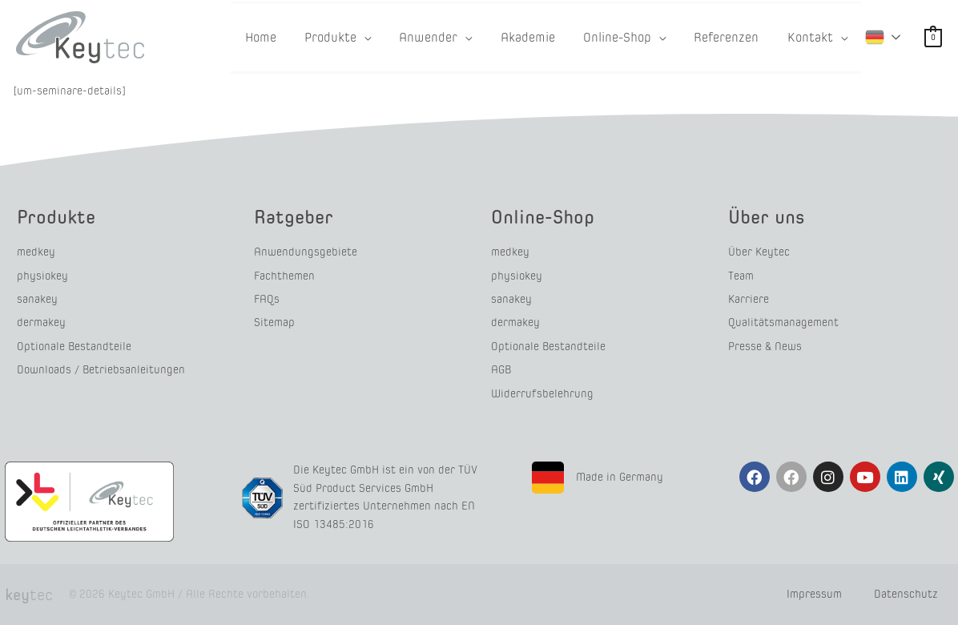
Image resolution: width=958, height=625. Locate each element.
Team (741, 276)
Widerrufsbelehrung (542, 394)
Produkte (56, 216)
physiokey (42, 276)
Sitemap (274, 322)
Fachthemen (284, 276)
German (874, 36)
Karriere (748, 299)
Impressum (814, 594)
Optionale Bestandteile (74, 346)
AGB (501, 370)
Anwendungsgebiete (305, 252)
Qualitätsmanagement (783, 322)
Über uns (766, 216)
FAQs (267, 299)
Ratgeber (293, 216)
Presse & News (765, 346)
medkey (36, 252)
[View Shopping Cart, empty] (933, 37)
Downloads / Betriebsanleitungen (101, 370)
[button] (378, 37)
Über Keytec (759, 252)
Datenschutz (906, 594)
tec (29, 594)
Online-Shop (542, 216)
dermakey (41, 322)
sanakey (37, 299)
